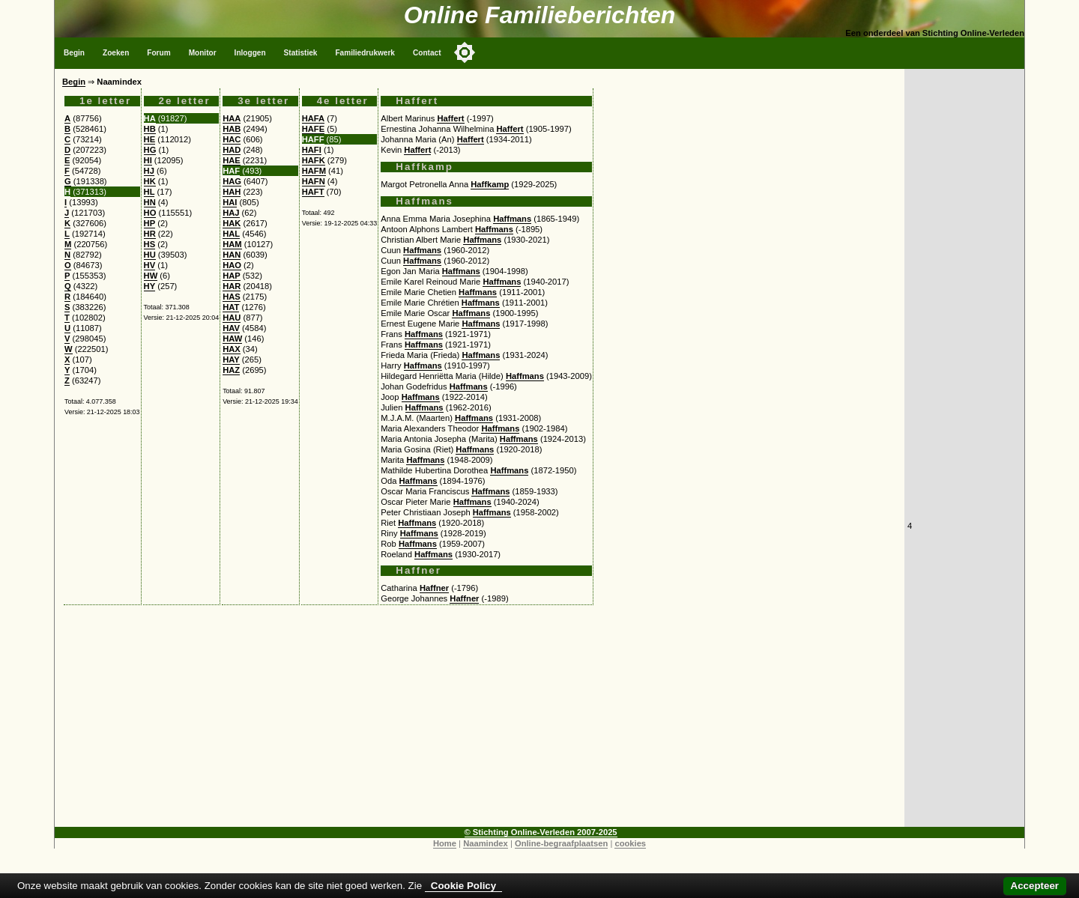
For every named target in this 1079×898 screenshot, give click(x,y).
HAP (232, 275)
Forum (158, 53)
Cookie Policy (463, 885)
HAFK (313, 160)
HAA (232, 118)
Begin (74, 53)
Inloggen (250, 53)
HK (150, 181)
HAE (232, 160)
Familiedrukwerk (365, 53)
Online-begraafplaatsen (561, 843)
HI (148, 160)
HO (150, 212)
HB (150, 128)
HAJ (231, 212)
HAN (232, 254)
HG (150, 149)
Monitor (203, 53)
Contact (427, 53)
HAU (232, 317)
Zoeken (116, 53)
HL (149, 191)
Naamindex (485, 843)
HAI (230, 202)
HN (150, 202)
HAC (232, 139)
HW (151, 275)
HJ (149, 170)
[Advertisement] (479, 722)
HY (150, 286)
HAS (232, 296)
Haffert (450, 118)
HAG (232, 181)
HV (150, 265)
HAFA (313, 118)
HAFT (313, 191)
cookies (630, 843)
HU (150, 254)
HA (150, 118)
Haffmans (512, 218)
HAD (232, 149)
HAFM (314, 170)
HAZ (231, 369)
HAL (231, 233)
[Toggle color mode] (465, 52)
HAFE (313, 128)
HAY (231, 359)
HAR (232, 286)
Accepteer (1035, 885)
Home (444, 843)
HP (150, 223)
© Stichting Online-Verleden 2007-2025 (541, 832)
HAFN (313, 181)
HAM (232, 244)
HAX (232, 349)
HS (150, 244)
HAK (232, 223)
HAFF (313, 139)
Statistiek (301, 53)
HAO (232, 265)
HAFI (311, 149)
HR (150, 233)
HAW (232, 338)
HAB (232, 128)
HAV (231, 328)
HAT (231, 307)
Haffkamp (490, 184)
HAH (232, 191)
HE (150, 139)
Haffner (434, 587)
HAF (231, 170)
